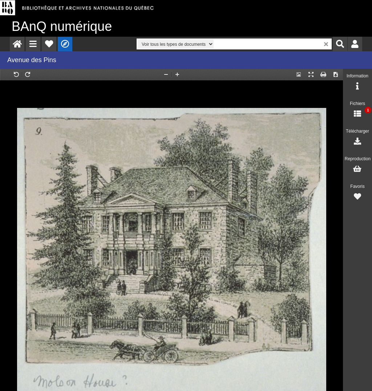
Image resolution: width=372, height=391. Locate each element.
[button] (33, 44)
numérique (62, 26)
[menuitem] (17, 44)
